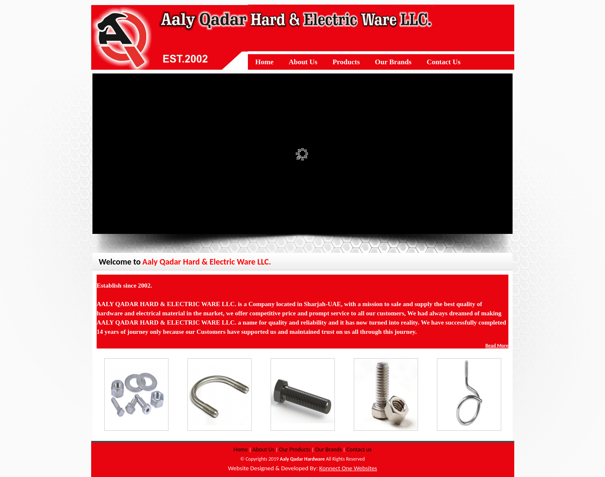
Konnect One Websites (348, 468)
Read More (496, 346)
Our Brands (328, 449)
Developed (294, 468)
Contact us (359, 449)
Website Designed (251, 468)
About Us (264, 449)
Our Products (294, 449)
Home (240, 449)
